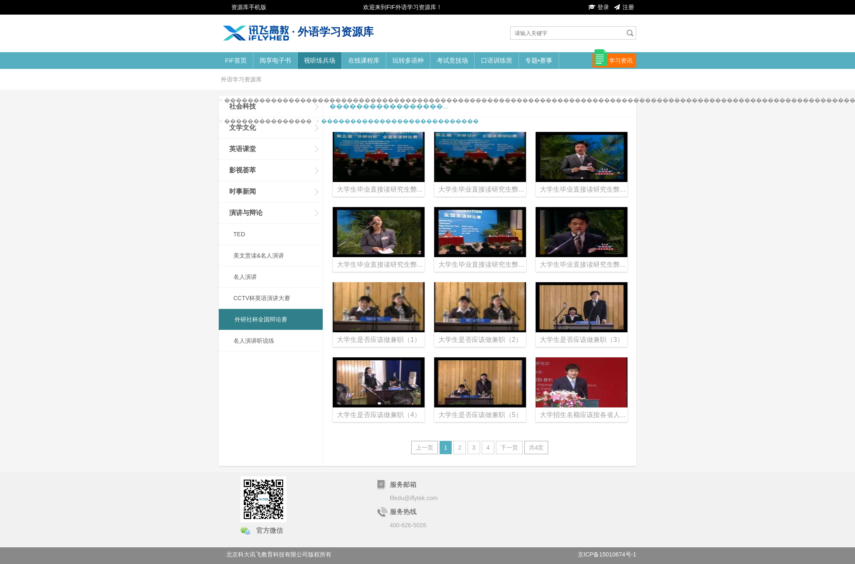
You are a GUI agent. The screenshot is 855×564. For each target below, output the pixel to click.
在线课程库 (363, 60)
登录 (598, 7)
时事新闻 (242, 191)
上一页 (424, 447)
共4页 (536, 447)
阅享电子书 (275, 60)
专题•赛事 (538, 60)
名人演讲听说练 (253, 341)
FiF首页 (236, 60)
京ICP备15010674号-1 (607, 554)
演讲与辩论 (246, 212)
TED (239, 234)
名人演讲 (245, 277)
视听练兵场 (319, 60)
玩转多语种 (408, 60)
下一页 (509, 447)
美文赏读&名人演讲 (258, 255)
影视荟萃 (242, 170)
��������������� (268, 121)
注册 (623, 7)
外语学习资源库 (241, 79)
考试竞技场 (452, 60)
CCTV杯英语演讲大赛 (261, 298)
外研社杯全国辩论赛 (261, 319)
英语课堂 (242, 148)
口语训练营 (496, 60)
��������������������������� (400, 121)
